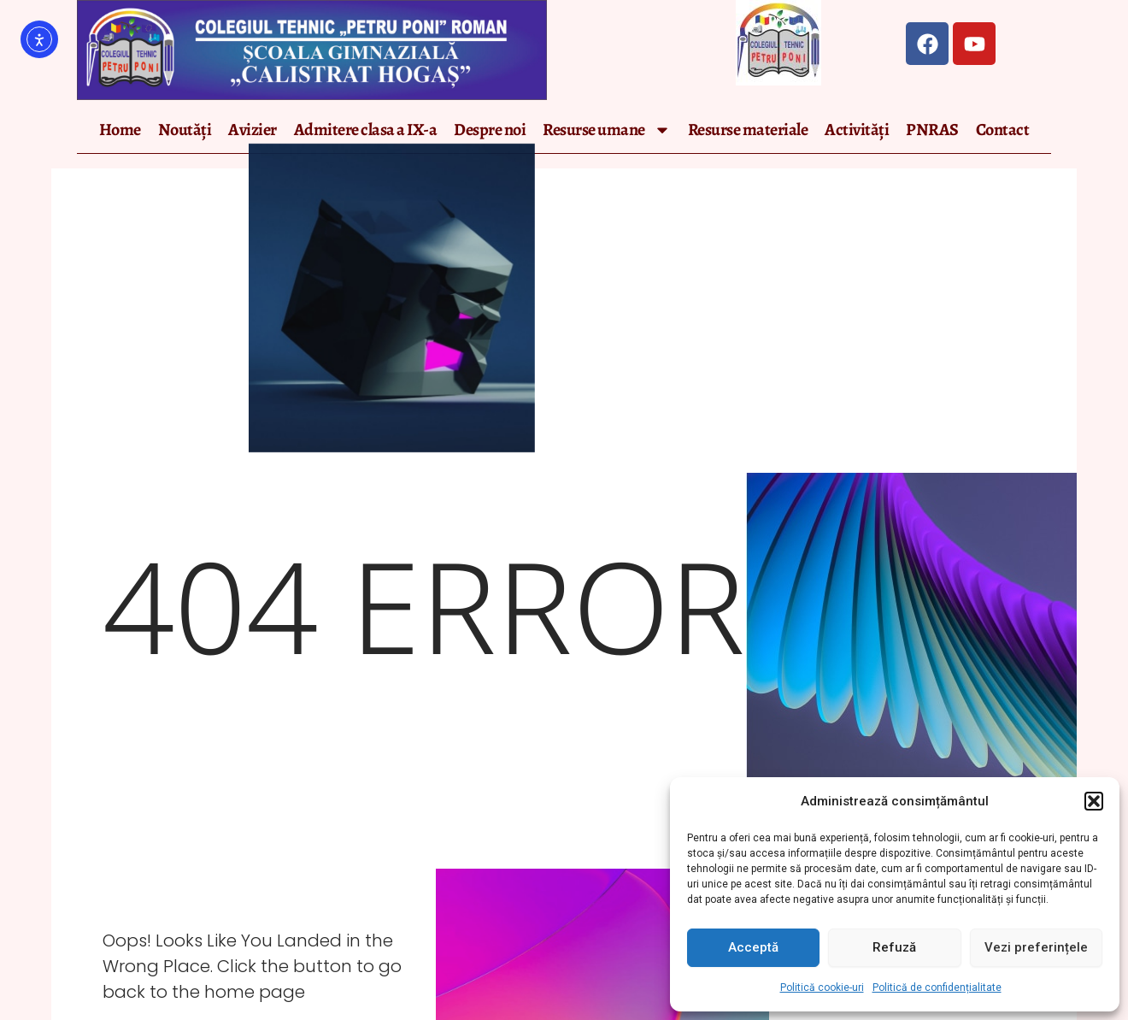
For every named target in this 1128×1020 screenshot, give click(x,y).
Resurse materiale (748, 129)
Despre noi (490, 129)
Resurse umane (607, 130)
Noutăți (185, 129)
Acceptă (753, 947)
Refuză (894, 947)
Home (120, 129)
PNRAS (932, 129)
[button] (1093, 801)
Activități (857, 129)
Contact (1003, 129)
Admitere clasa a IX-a (366, 129)
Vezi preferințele (1036, 947)
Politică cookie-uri (822, 987)
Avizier (252, 129)
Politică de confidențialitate (937, 987)
